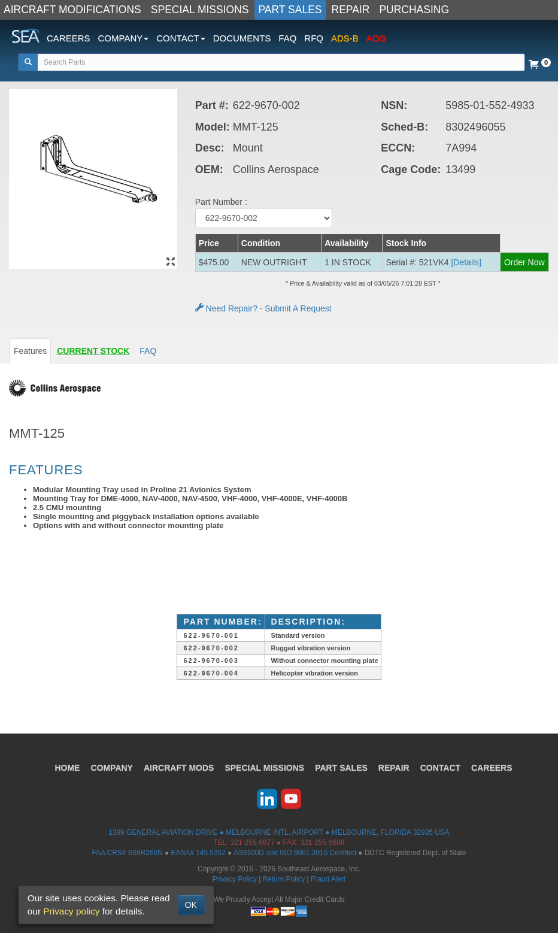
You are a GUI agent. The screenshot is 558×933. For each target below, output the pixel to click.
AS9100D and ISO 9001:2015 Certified (294, 853)
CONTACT (440, 768)
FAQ (287, 38)
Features (30, 351)
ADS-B (345, 38)
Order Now (524, 262)
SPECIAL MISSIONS (200, 10)
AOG (376, 38)
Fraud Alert (328, 879)
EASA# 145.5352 (198, 853)
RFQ (313, 38)
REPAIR (351, 10)
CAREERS (68, 38)
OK (191, 905)
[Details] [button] (466, 262)
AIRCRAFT (179, 768)
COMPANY (111, 768)
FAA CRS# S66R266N (127, 853)
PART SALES (290, 10)
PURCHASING (414, 10)
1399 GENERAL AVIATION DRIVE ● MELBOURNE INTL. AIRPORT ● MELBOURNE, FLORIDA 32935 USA (278, 832)
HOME (67, 768)
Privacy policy (71, 911)
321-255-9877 (253, 842)
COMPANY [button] (123, 38)
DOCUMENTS (242, 38)
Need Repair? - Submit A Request (263, 308)
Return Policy (284, 879)
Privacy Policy (235, 879)
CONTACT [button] (180, 38)
